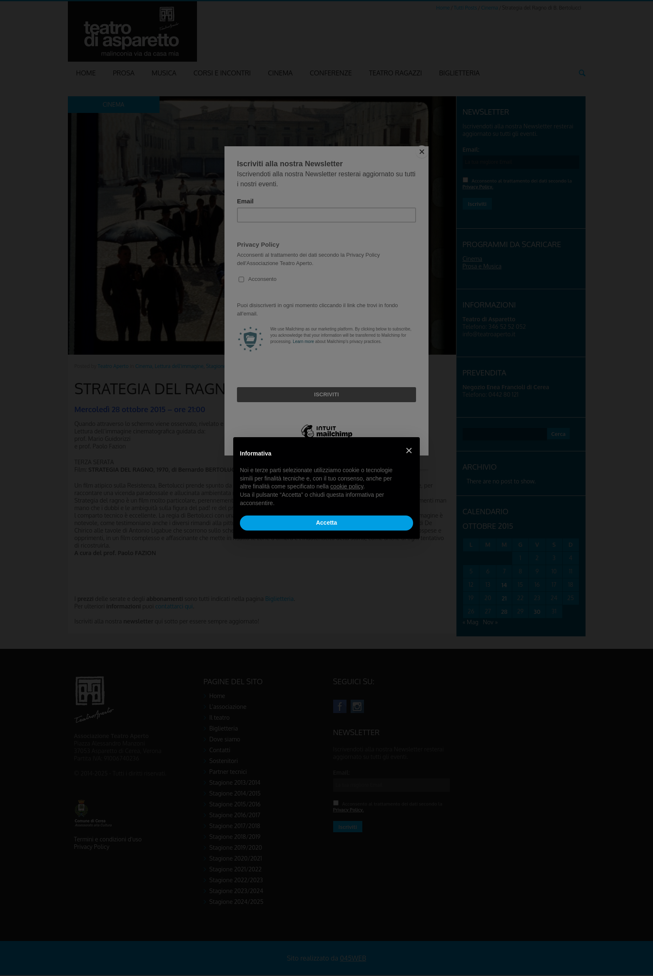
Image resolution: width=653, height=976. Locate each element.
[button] (409, 450)
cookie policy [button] (346, 486)
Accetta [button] (326, 522)
